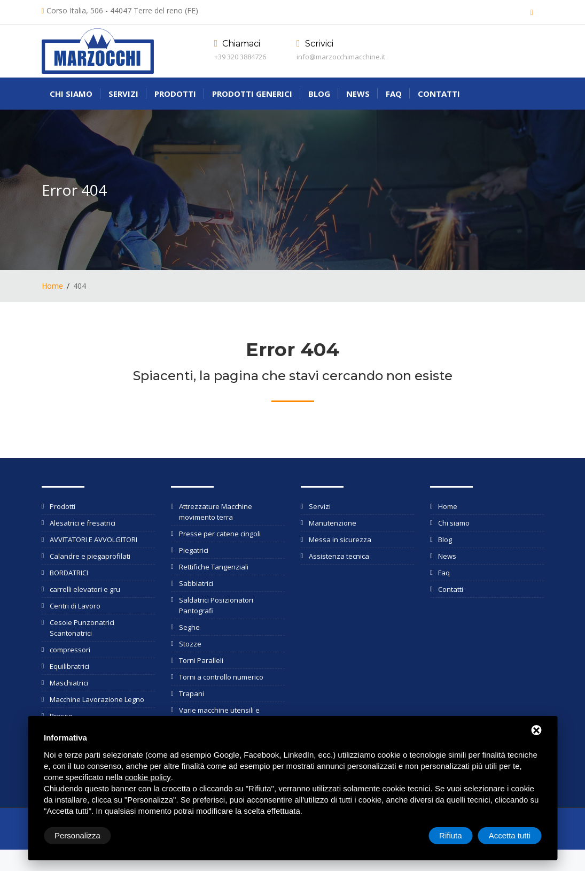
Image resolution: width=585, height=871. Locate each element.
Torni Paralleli (201, 660)
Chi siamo (71, 93)
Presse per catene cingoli (220, 533)
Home (52, 286)
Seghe (189, 627)
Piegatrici (193, 550)
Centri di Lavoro (75, 606)
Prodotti (175, 93)
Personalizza (77, 835)
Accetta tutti (510, 835)
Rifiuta (450, 835)
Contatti (439, 93)
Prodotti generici (252, 93)
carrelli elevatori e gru (85, 589)
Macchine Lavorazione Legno (97, 699)
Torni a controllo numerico (221, 677)
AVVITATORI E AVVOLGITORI (93, 539)
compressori (70, 649)
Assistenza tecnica (339, 556)
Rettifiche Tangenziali (213, 567)
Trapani (191, 693)
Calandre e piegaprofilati (90, 556)
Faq (394, 93)
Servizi (123, 93)
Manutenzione (332, 523)
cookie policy (148, 777)
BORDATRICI (69, 572)
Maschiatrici (69, 683)
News (358, 93)
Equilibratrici (69, 666)
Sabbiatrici (196, 583)
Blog (319, 93)
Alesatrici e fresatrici (82, 523)
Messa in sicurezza (340, 539)
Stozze (190, 644)
